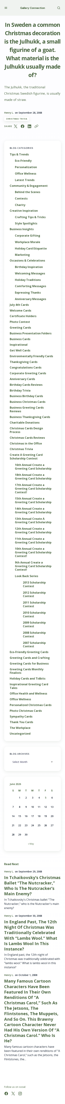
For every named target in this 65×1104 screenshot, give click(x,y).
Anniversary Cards (22, 379)
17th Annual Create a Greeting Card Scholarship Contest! (33, 488)
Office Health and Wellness (28, 693)
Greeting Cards (20, 327)
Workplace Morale (27, 242)
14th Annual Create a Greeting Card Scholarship (33, 510)
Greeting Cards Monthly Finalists (26, 671)
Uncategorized (20, 733)
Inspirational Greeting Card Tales (29, 686)
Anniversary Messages (30, 299)
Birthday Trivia (20, 390)
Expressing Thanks (28, 292)
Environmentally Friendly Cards (31, 356)
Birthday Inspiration (29, 267)
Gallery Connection (32, 8)
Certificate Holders (23, 316)
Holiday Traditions (28, 280)
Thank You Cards (21, 722)
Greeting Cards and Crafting (30, 658)
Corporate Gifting (27, 235)
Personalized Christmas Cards (30, 705)
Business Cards (20, 339)
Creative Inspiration (24, 211)
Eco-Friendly (23, 161)
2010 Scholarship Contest (34, 614)
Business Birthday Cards (26, 396)
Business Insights (22, 229)
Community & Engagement (29, 186)
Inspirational (19, 345)
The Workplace (20, 728)
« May (31, 843)
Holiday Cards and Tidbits (27, 678)
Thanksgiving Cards (23, 362)
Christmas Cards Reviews (27, 438)
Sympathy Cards (21, 716)
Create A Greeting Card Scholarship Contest (26, 456)
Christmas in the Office (26, 443)
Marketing (22, 255)
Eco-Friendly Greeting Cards (29, 652)
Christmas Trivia (16, 119)
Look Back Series (26, 576)
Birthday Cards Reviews (26, 385)
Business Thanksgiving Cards (30, 417)
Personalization (26, 167)
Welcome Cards (20, 310)
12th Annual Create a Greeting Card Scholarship (33, 530)
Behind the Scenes (27, 192)
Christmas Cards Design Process (26, 430)
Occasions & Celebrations (27, 260)
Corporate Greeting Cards (28, 373)
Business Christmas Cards (27, 402)
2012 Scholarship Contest (34, 594)
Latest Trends (24, 180)
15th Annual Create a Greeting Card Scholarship (33, 500)
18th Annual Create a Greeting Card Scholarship (33, 476)
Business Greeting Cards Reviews (27, 409)
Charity (20, 205)
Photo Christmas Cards (26, 711)
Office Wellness (25, 173)
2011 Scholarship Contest (34, 604)
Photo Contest (20, 322)
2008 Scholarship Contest (34, 634)
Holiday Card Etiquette (31, 248)
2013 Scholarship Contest (34, 584)
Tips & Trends (19, 154)
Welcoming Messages (30, 273)
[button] (5, 7)
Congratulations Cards (25, 367)
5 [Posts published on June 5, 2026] (45, 797)
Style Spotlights (26, 223)
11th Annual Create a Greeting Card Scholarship (33, 540)
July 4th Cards (19, 305)
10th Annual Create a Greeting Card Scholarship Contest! (33, 552)
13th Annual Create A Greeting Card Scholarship (33, 520)
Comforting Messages (30, 286)
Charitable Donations (25, 422)
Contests (21, 198)
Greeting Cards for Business (29, 663)
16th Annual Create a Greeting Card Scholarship (33, 466)
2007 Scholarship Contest (34, 644)
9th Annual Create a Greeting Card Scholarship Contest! (33, 566)
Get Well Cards (20, 350)
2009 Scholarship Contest (34, 624)
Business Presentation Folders (30, 333)
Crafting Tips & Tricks (30, 217)
